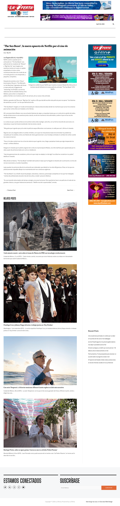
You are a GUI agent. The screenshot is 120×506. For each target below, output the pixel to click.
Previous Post (11, 190)
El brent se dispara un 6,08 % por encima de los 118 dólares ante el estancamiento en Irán (102, 355)
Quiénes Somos (106, 32)
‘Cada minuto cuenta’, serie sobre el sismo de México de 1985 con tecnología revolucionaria (37, 253)
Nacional (22, 32)
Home (7, 32)
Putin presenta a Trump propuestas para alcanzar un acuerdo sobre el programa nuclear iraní (100, 362)
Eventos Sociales (86, 32)
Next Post (70, 190)
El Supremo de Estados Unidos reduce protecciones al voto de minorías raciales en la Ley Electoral (102, 371)
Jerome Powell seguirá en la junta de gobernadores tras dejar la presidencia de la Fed (101, 347)
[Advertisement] (102, 237)
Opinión (61, 32)
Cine (5, 52)
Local (14, 32)
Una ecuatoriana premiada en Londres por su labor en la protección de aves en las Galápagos (101, 338)
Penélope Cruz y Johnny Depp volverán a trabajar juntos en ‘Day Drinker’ (30, 325)
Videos (96, 32)
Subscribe (109, 488)
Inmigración (53, 32)
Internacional (34, 32)
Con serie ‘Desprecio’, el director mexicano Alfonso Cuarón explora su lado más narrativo (36, 387)
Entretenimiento (73, 32)
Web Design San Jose (91, 502)
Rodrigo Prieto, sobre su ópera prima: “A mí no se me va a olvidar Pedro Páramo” (33, 450)
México (44, 32)
